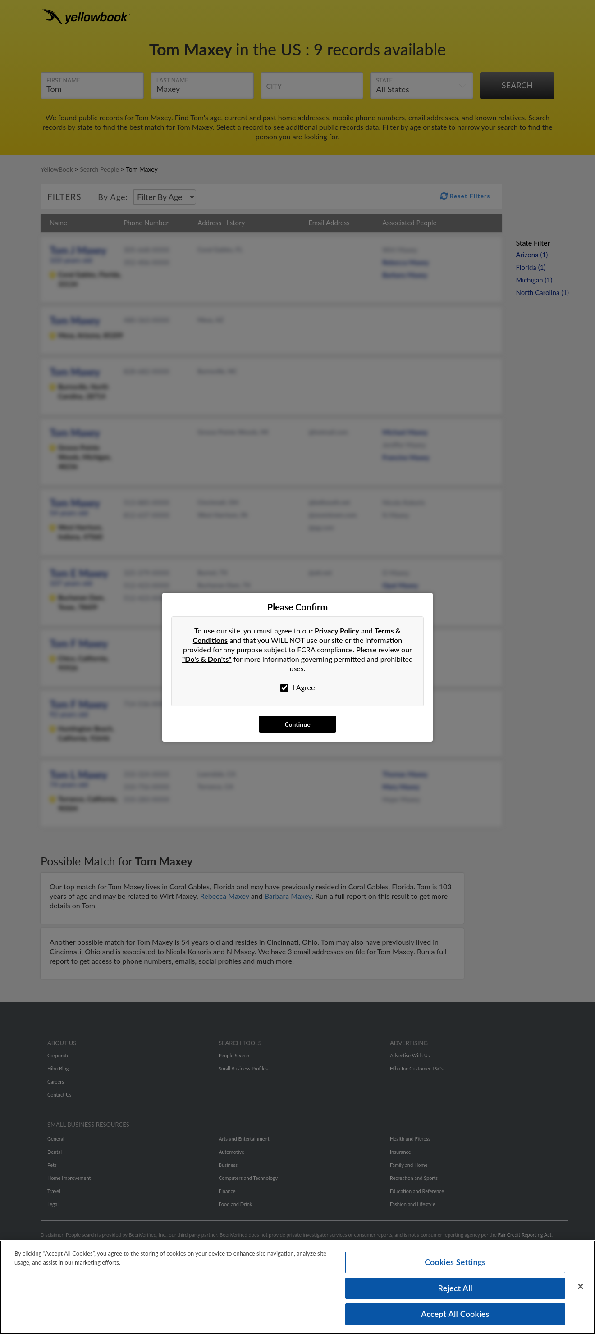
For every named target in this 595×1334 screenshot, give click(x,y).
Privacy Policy (337, 630)
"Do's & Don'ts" (207, 659)
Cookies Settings (455, 1265)
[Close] (580, 1290)
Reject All (455, 1291)
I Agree (297, 687)
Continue (297, 724)
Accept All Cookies (455, 1317)
